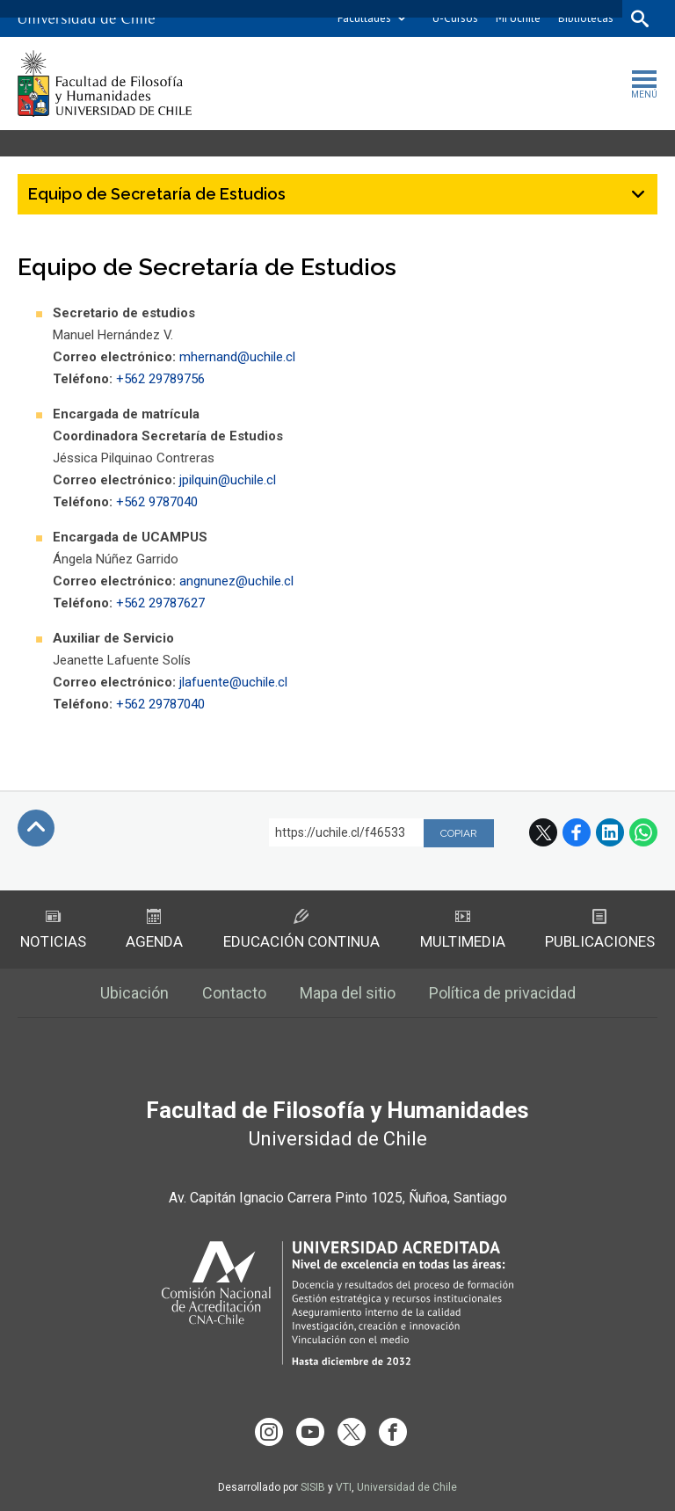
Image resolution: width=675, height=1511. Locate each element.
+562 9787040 (157, 502)
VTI (344, 1487)
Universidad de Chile (407, 1487)
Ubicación (134, 993)
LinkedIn (610, 832)
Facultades (364, 18)
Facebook (576, 832)
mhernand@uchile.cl (237, 357)
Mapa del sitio (348, 993)
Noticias (53, 929)
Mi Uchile (518, 18)
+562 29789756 (160, 379)
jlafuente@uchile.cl (233, 682)
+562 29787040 (160, 704)
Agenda (154, 929)
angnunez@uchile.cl (238, 581)
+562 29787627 (160, 603)
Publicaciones (600, 929)
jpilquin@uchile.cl (227, 480)
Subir (36, 828)
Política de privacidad (502, 993)
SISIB (313, 1487)
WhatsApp (643, 832)
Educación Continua (301, 929)
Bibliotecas (585, 18)
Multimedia (462, 929)
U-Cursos (455, 18)
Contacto (234, 993)
